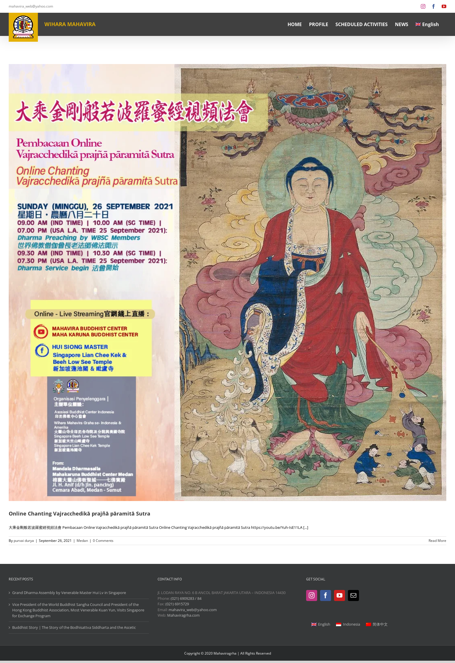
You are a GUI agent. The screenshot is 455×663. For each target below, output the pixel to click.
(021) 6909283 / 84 (186, 598)
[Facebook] (325, 595)
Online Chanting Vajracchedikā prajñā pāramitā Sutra (79, 513)
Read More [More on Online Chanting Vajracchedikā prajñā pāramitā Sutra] (437, 540)
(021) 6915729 (177, 603)
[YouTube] (339, 595)
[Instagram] (311, 595)
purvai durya (24, 540)
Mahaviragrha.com (183, 615)
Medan (82, 540)
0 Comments (103, 540)
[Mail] (353, 595)
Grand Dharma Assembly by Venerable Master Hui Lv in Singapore (69, 592)
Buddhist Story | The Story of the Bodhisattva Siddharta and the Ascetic (74, 627)
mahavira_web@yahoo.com (31, 6)
